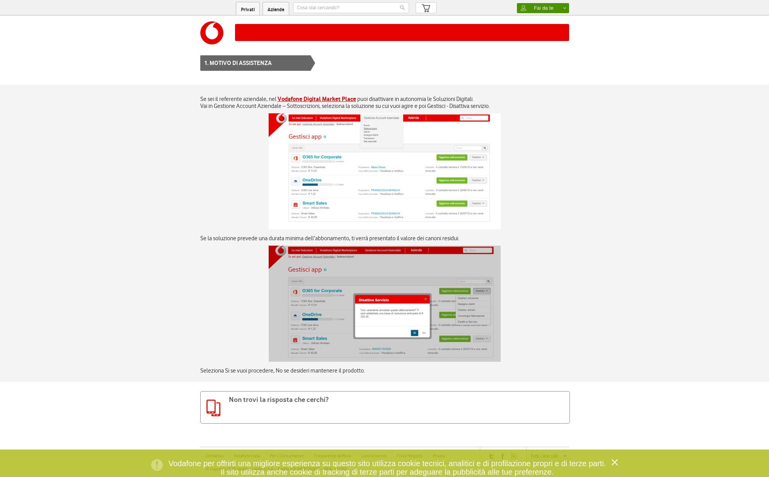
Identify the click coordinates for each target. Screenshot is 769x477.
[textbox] (351, 7)
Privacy (439, 455)
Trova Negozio (410, 455)
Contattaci (214, 455)
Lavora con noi (374, 455)
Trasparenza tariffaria (332, 455)
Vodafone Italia (247, 455)
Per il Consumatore (287, 455)
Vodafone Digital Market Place (317, 99)
